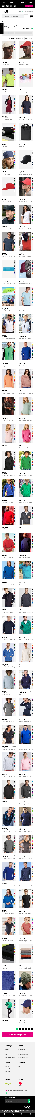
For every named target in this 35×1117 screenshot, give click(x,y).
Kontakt (11, 2)
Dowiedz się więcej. (15, 1111)
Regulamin (7, 1071)
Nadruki (20, 1069)
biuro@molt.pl (3, 6)
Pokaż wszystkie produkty (17, 1034)
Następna (32, 1029)
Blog (17, 2)
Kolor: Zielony (19, 38)
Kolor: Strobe (28, 38)
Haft (19, 1066)
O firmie (3, 2)
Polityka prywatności (10, 1057)
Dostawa (23, 2)
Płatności (31, 2)
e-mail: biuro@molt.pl (23, 1057)
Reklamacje (8, 1074)
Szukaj (26, 16)
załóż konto (15, 6)
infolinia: (7, 6)
